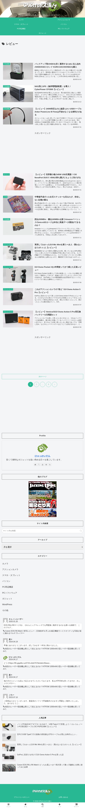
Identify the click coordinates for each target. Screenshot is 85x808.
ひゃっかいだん (42, 456)
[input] (42, 531)
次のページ (42, 377)
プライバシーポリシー (21, 798)
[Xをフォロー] (38, 465)
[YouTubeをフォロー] (42, 465)
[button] (81, 531)
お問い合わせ (63, 798)
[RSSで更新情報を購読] (49, 465)
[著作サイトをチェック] (35, 465)
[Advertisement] (42, 53)
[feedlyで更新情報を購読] (46, 465)
